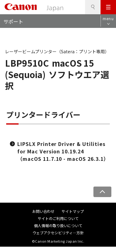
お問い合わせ (43, 211)
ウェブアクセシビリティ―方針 (58, 232)
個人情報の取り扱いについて (58, 225)
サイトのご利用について (58, 218)
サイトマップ (73, 211)
